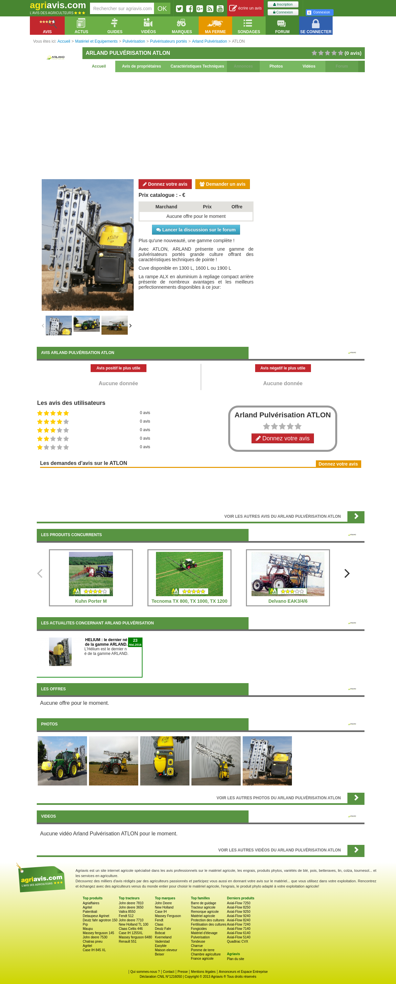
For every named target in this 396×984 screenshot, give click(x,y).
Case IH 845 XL (94, 950)
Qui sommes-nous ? (145, 972)
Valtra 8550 (127, 911)
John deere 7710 (131, 920)
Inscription (283, 4)
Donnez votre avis (165, 184)
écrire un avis (245, 8)
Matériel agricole (203, 916)
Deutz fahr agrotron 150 (100, 920)
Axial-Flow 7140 (238, 929)
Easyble (161, 946)
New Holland (164, 907)
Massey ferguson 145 (98, 933)
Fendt (159, 920)
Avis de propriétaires (141, 66)
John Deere (163, 903)
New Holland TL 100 (133, 924)
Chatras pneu (92, 941)
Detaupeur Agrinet (96, 916)
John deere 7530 (95, 937)
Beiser (159, 954)
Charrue (197, 946)
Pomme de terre (202, 950)
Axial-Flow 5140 (238, 937)
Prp (85, 924)
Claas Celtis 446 (131, 929)
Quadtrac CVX (237, 941)
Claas (159, 924)
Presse (183, 972)
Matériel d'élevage (204, 933)
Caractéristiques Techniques (197, 66)
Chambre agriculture (206, 954)
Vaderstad (162, 941)
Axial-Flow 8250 (238, 907)
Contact (168, 972)
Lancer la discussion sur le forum (195, 229)
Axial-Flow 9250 (238, 911)
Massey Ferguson (168, 916)
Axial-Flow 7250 (238, 903)
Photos (276, 66)
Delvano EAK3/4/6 (287, 601)
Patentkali (90, 911)
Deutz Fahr (163, 929)
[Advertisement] (200, 125)
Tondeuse (198, 941)
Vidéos (308, 66)
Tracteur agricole (203, 907)
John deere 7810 (131, 903)
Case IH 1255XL (131, 933)
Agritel (87, 907)
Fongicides (199, 929)
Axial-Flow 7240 (238, 924)
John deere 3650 (131, 907)
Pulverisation (200, 937)
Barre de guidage (203, 903)
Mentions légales (203, 972)
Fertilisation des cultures (208, 924)
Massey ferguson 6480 (135, 937)
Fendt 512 (126, 916)
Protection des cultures (207, 920)
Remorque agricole (205, 911)
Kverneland (163, 937)
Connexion (283, 12)
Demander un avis (223, 184)
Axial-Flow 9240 (238, 916)
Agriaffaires (91, 903)
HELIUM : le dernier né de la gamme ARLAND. (106, 642)
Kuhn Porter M (91, 601)
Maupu (88, 929)
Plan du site (235, 959)
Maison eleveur (166, 950)
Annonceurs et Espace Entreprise (243, 972)
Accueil (99, 66)
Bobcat (160, 933)
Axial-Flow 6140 (238, 933)
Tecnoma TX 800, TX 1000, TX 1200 (190, 601)
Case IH (161, 911)
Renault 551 (128, 941)
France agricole (202, 958)
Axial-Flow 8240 (238, 920)
